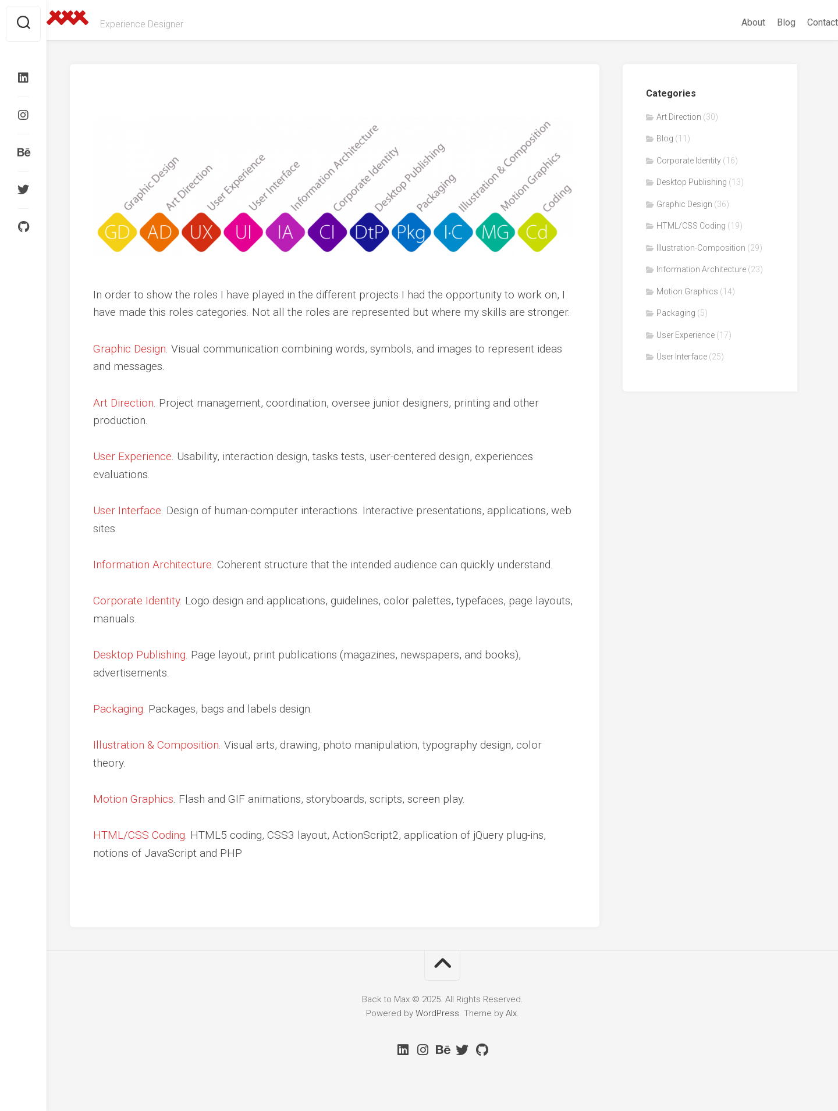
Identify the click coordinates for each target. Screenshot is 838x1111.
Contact (799, 22)
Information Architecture (152, 564)
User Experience (132, 456)
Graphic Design (129, 348)
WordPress (437, 1013)
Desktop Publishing (139, 654)
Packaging (118, 708)
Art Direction (123, 402)
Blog (763, 22)
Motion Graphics (133, 799)
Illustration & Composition (156, 745)
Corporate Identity (136, 600)
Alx (511, 1013)
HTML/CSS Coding (139, 835)
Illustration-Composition (700, 247)
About (730, 22)
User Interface (127, 510)
